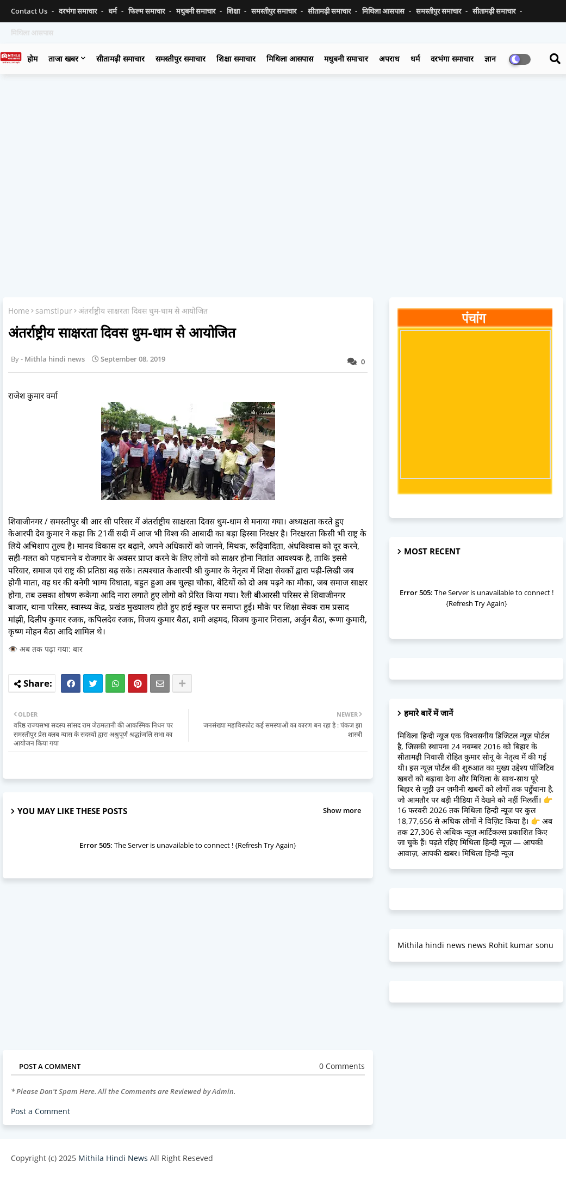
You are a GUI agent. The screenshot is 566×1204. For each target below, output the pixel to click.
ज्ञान (490, 58)
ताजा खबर (63, 58)
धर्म (113, 11)
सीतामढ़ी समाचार (120, 58)
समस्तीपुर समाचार (274, 11)
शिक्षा (234, 11)
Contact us (30, 11)
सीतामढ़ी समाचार (330, 11)
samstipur (53, 310)
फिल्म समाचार (147, 11)
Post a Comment (40, 1111)
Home (18, 310)
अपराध (389, 58)
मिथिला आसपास (384, 11)
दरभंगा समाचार (78, 11)
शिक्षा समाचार (236, 58)
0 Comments (342, 1066)
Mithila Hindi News (113, 1158)
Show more (342, 810)
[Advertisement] (283, 161)
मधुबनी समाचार (196, 11)
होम (32, 58)
